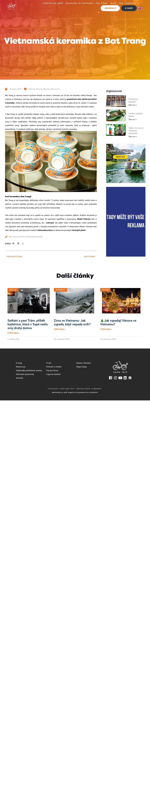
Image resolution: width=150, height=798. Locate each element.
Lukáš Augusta (68, 392)
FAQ (121, 3)
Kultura (39, 89)
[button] (13, 243)
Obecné (46, 89)
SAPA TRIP (70, 389)
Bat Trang (13, 236)
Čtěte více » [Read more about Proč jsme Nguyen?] (133, 105)
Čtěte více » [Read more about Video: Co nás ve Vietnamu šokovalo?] (133, 137)
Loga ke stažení (53, 374)
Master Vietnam (83, 363)
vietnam (21, 236)
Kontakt (132, 3)
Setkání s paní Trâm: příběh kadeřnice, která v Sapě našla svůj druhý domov (28, 324)
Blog (113, 3)
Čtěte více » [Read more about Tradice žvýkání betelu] (133, 119)
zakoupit (50, 223)
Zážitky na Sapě (53, 3)
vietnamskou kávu (45, 230)
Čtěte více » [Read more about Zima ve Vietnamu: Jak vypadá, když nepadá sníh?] (60, 329)
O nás (48, 363)
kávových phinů (78, 230)
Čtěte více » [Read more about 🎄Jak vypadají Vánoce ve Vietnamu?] (106, 329)
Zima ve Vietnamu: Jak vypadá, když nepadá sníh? (72, 322)
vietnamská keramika (34, 236)
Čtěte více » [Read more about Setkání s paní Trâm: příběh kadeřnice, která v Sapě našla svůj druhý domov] (13, 333)
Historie (31, 89)
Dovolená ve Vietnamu (79, 3)
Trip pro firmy (52, 370)
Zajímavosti (55, 89)
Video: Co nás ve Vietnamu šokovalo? (136, 131)
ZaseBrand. (93, 392)
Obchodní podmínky (25, 374)
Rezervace (20, 366)
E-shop (19, 363)
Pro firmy (102, 3)
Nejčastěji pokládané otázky (29, 370)
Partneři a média (53, 366)
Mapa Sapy (81, 366)
